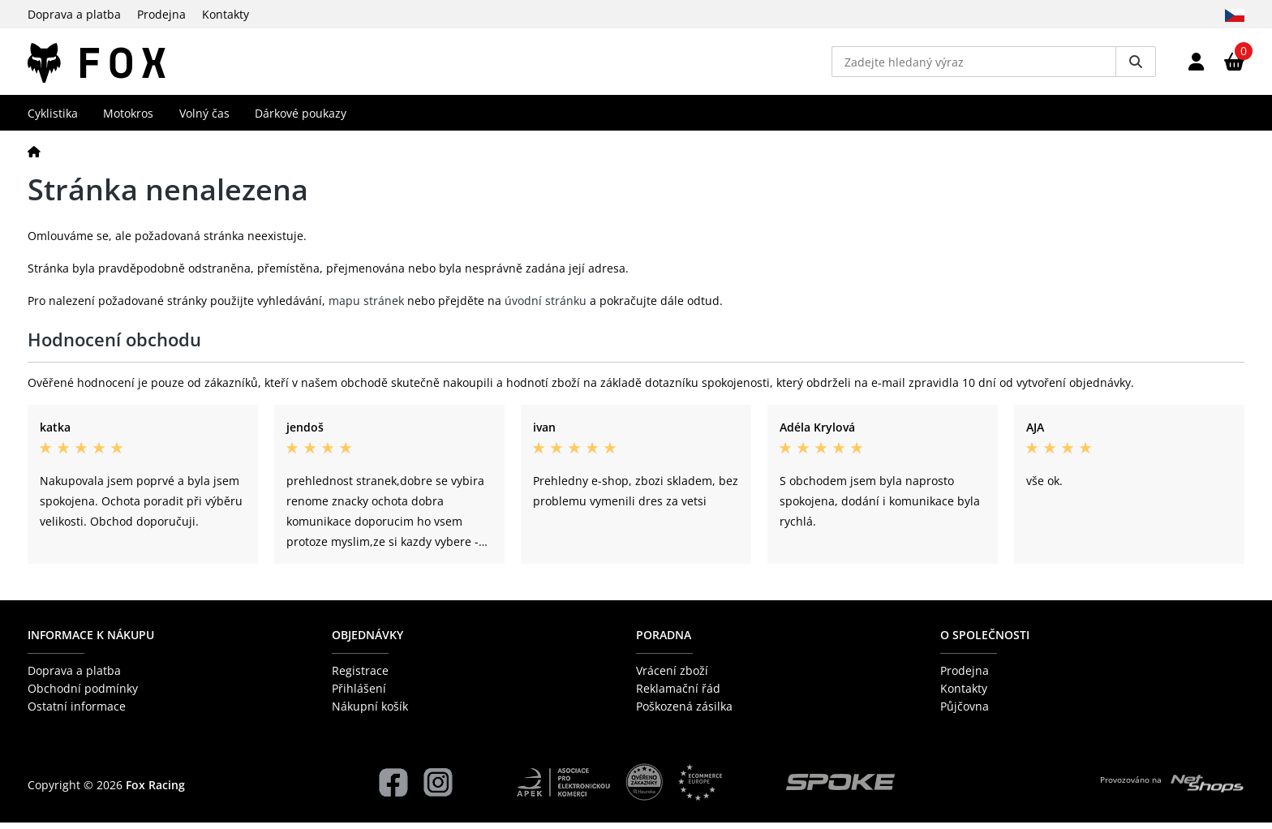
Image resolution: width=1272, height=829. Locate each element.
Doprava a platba (74, 14)
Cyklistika (53, 119)
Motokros (128, 119)
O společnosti (984, 641)
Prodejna (161, 14)
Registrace (360, 676)
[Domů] (34, 157)
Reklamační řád (678, 694)
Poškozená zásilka (684, 712)
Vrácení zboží (672, 676)
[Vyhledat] (1135, 64)
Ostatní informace (77, 712)
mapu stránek (366, 307)
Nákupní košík (370, 712)
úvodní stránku (546, 307)
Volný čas (204, 119)
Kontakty (225, 14)
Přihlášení (359, 694)
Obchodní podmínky (83, 694)
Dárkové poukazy (300, 119)
